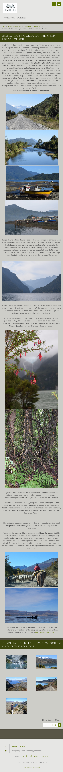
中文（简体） (34, 756)
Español (17, 756)
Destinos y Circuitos (14, 26)
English (24, 756)
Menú (59, 4)
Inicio (3, 26)
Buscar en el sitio (54, 4)
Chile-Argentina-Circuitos (33, 26)
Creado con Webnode (31, 767)
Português (45, 756)
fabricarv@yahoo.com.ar (45, 632)
